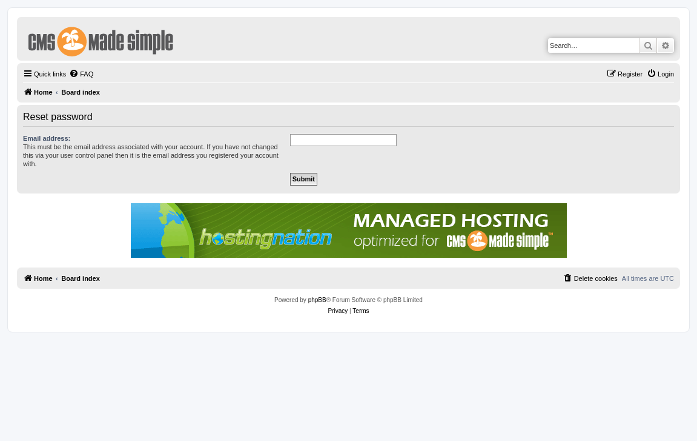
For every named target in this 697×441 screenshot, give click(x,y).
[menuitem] (81, 74)
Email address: (46, 138)
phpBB (317, 300)
